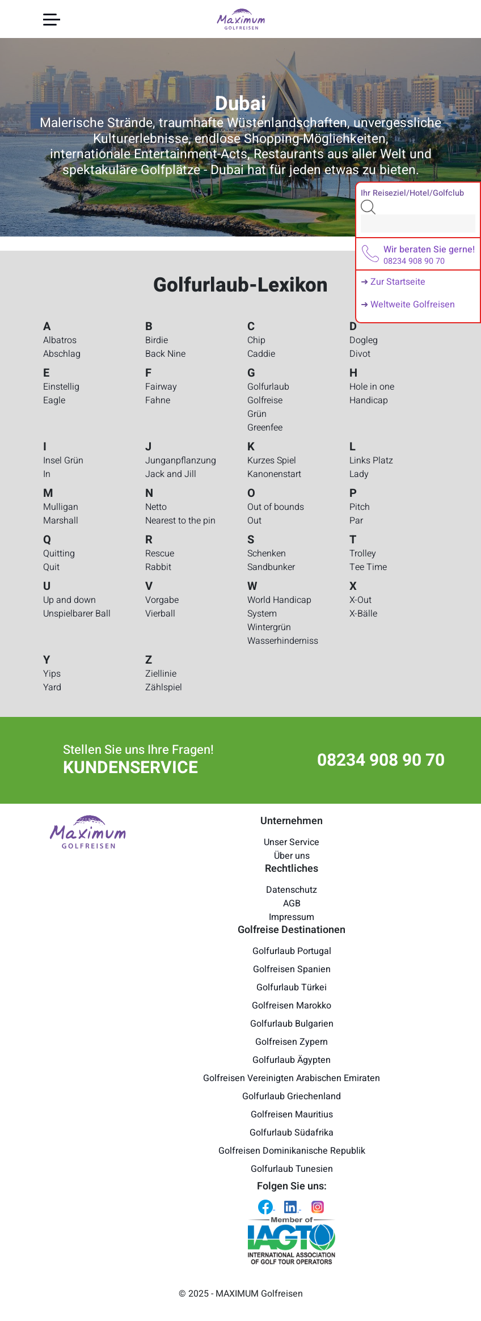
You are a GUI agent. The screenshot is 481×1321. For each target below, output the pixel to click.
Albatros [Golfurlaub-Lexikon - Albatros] (60, 340)
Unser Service (291, 842)
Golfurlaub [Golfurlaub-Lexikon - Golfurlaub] (268, 387)
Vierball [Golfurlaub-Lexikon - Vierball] (160, 614)
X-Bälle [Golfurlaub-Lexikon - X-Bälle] (363, 614)
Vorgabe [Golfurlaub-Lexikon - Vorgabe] (162, 600)
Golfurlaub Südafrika (292, 1132)
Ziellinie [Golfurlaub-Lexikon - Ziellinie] (160, 674)
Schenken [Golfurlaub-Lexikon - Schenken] (266, 553)
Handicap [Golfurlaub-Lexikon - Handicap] (368, 400)
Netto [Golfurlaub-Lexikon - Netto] (156, 507)
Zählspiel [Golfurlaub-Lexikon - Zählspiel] (163, 687)
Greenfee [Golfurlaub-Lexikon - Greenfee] (264, 427)
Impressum (291, 917)
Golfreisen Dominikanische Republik (291, 1151)
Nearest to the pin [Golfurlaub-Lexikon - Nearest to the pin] (180, 520)
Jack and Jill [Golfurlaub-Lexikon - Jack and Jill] (170, 474)
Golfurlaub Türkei (291, 987)
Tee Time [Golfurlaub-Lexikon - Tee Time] (368, 567)
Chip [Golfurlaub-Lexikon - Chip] (256, 340)
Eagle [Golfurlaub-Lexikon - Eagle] (54, 400)
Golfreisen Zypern (291, 1042)
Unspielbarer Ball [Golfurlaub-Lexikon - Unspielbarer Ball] (77, 614)
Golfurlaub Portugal (291, 951)
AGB (292, 903)
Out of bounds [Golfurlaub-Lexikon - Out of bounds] (275, 507)
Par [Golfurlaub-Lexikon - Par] (356, 520)
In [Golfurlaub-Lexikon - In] (46, 474)
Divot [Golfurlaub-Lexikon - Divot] (359, 354)
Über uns (292, 856)
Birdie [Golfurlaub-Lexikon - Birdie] (156, 340)
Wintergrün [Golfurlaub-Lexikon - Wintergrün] (269, 627)
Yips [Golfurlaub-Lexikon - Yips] (52, 674)
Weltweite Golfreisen (412, 304)
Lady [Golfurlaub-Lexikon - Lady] (359, 474)
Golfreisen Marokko (291, 1005)
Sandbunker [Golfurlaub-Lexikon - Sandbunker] (271, 567)
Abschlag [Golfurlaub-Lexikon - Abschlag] (62, 354)
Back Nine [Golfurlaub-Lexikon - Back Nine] (165, 354)
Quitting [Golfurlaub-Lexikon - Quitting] (59, 553)
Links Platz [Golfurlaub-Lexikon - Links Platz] (371, 460)
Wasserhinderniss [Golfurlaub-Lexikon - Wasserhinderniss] (282, 641)
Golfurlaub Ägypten (291, 1060)
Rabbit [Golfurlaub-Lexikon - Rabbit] (158, 567)
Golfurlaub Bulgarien (292, 1024)
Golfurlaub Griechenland (291, 1096)
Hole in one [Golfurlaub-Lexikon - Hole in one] (371, 387)
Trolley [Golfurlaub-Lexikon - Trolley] (362, 553)
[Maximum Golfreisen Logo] (87, 831)
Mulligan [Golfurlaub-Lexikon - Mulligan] (60, 507)
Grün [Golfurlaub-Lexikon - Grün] (257, 414)
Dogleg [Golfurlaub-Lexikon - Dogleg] (363, 340)
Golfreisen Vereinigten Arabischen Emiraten (291, 1078)
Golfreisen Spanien (292, 969)
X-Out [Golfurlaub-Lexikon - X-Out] (360, 600)
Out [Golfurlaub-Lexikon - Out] (254, 520)
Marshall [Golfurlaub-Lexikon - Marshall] (60, 520)
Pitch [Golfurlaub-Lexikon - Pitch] (359, 507)
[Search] (418, 223)
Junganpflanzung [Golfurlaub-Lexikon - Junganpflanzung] (180, 460)
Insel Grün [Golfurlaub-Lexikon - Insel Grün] (63, 460)
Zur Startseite (397, 282)
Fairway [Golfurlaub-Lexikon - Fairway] (161, 387)
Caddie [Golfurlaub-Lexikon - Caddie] (261, 354)
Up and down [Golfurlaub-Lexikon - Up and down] (69, 600)
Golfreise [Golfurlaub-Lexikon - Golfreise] (264, 400)
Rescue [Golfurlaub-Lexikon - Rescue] (159, 553)
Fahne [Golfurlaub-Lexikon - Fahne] (157, 400)
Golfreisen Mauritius (292, 1114)
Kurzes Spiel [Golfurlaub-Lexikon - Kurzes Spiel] (271, 460)
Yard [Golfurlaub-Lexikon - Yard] (52, 687)
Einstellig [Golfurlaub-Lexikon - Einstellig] (61, 387)
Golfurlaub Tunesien (292, 1169)
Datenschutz (291, 890)
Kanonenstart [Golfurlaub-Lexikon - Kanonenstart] (274, 474)
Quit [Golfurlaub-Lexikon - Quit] (51, 567)
